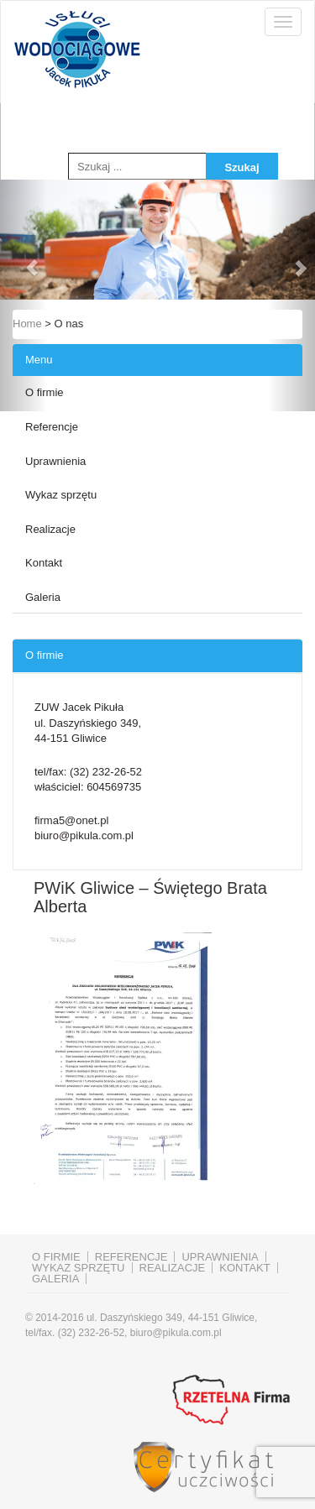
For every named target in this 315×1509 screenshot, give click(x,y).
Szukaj (241, 167)
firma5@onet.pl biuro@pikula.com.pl (84, 828)
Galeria (42, 597)
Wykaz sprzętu (61, 494)
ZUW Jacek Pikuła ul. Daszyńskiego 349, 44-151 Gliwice (87, 722)
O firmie (44, 392)
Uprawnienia (55, 461)
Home (27, 323)
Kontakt (43, 562)
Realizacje (50, 529)
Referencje (51, 426)
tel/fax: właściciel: (88, 779)
